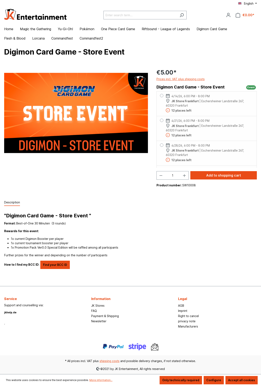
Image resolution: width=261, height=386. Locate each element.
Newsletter (98, 321)
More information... (100, 380)
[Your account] (228, 15)
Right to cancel (188, 316)
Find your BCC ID (55, 264)
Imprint (182, 311)
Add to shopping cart (223, 175)
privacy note (187, 321)
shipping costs (109, 361)
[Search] (182, 15)
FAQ (94, 311)
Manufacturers (188, 326)
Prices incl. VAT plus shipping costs (180, 79)
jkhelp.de (10, 312)
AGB (181, 305)
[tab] (12, 202)
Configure (213, 380)
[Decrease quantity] (160, 175)
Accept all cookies (241, 380)
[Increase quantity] (184, 175)
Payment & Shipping (105, 316)
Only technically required (180, 380)
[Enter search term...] (140, 15)
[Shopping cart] (245, 15)
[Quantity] (172, 175)
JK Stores (98, 305)
